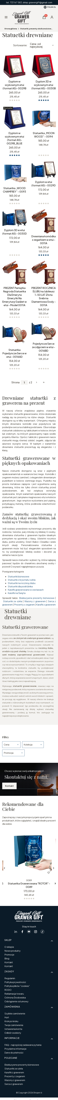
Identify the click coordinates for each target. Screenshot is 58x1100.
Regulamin (9, 978)
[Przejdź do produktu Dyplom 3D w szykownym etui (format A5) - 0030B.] (43, 66)
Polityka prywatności (15, 982)
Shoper (36, 1092)
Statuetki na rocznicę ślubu (21, 583)
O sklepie (9, 946)
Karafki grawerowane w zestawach (26, 589)
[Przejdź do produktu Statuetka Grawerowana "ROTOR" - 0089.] (29, 853)
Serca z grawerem (13, 1084)
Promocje (9, 954)
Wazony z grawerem (35, 601)
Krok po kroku (11, 1021)
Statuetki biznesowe (18, 576)
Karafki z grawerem (46, 604)
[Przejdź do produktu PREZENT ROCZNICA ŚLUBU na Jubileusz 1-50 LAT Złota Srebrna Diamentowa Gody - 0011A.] (43, 273)
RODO (7, 989)
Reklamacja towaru (14, 993)
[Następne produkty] (36, 382)
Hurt (6, 1017)
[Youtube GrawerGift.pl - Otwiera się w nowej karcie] (29, 931)
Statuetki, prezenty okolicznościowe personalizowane (36, 29)
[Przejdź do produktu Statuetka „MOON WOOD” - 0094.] (43, 118)
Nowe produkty (12, 950)
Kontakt (9, 785)
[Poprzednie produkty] (4, 868)
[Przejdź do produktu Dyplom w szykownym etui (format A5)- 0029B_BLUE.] (14, 118)
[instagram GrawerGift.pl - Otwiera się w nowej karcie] (35, 931)
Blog (6, 958)
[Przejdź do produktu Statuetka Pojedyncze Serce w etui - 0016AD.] (14, 334)
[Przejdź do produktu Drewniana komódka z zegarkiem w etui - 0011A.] (43, 221)
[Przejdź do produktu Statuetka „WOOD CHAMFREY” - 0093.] (14, 173)
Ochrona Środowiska (15, 997)
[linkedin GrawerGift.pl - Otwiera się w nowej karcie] (15, 931)
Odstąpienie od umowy (16, 1001)
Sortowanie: (20, 45)
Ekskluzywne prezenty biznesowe (21, 1064)
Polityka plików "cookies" (17, 986)
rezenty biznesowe (44, 598)
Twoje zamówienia (13, 1025)
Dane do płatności (13, 1052)
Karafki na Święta (16, 593)
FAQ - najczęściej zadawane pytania (22, 1044)
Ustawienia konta (13, 1028)
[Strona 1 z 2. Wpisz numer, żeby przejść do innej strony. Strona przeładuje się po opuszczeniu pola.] (24, 382)
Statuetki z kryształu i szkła (21, 579)
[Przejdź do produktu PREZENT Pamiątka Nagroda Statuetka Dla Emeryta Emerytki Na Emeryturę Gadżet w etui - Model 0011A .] (14, 273)
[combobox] (42, 45)
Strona (15, 382)
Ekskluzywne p (26, 598)
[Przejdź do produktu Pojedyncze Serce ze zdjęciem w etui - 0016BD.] (43, 331)
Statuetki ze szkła (12, 601)
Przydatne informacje (15, 1048)
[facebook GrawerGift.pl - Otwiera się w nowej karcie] (22, 931)
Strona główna (10, 29)
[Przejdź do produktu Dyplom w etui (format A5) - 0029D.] (43, 170)
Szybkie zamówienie (14, 1013)
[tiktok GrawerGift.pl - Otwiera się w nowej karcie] (42, 931)
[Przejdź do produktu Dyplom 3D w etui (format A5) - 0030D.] (14, 218)
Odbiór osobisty (12, 1032)
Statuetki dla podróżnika (20, 586)
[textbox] (42, 45)
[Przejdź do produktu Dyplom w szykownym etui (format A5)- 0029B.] (14, 66)
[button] (44, 18)
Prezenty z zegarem (24, 604)
